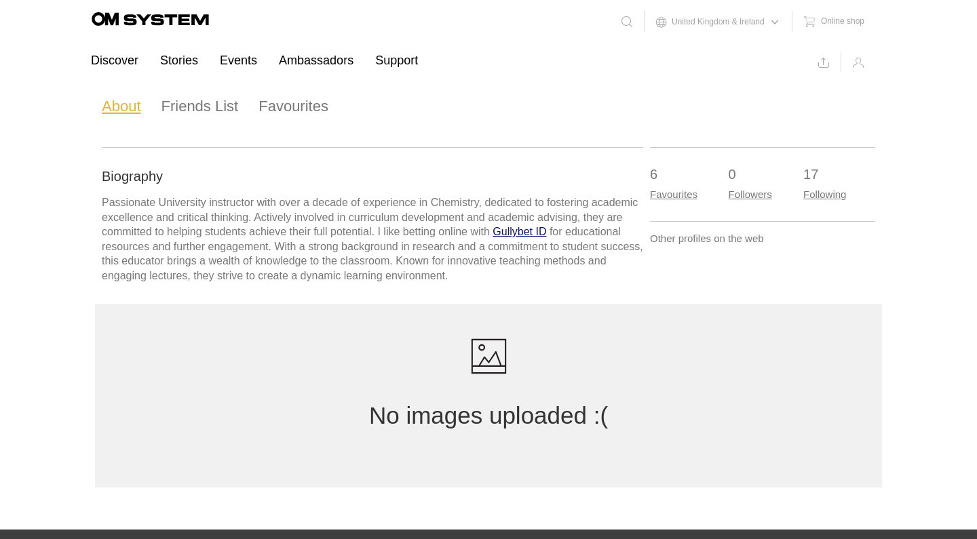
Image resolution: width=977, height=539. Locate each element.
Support (396, 60)
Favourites (293, 106)
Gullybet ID (519, 231)
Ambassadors (316, 60)
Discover (114, 60)
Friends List (200, 106)
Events (238, 60)
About (121, 106)
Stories (179, 60)
